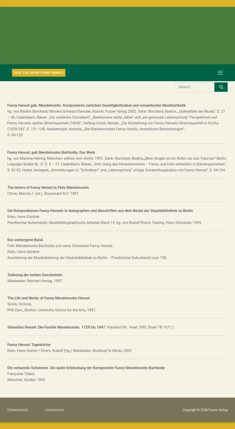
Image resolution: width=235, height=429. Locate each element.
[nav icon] (220, 73)
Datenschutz (17, 410)
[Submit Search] (221, 87)
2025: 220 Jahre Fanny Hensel (38, 72)
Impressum (54, 410)
